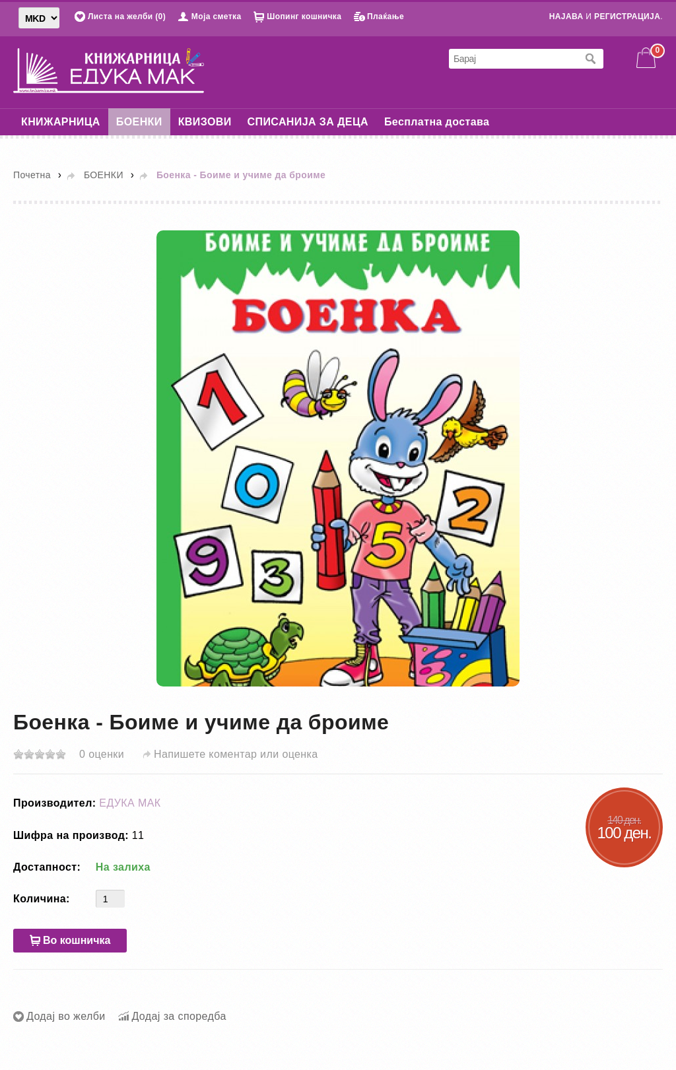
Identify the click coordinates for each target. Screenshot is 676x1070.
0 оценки (101, 754)
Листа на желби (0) (127, 16)
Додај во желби (66, 1016)
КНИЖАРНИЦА (60, 121)
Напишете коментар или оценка (236, 754)
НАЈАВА (566, 16)
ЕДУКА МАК (129, 803)
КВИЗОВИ (205, 121)
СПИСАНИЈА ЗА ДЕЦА (308, 121)
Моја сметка (216, 16)
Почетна (32, 175)
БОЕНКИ (139, 121)
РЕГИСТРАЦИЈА (627, 16)
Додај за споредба (178, 1016)
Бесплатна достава (436, 121)
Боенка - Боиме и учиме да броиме (240, 175)
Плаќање (385, 16)
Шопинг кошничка (304, 16)
